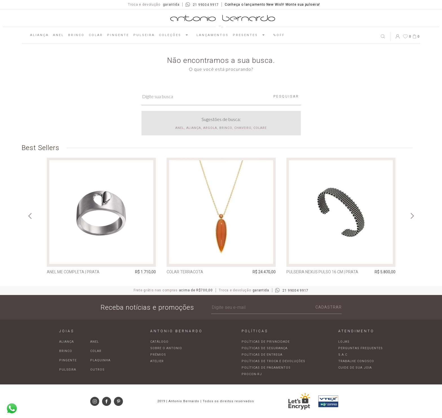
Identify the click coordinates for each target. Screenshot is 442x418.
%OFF (279, 35)
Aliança (39, 35)
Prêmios (158, 355)
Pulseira (144, 35)
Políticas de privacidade (266, 342)
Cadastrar (328, 307)
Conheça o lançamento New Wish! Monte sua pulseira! (272, 4)
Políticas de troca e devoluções (273, 361)
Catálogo (159, 342)
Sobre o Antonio (166, 348)
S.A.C (342, 355)
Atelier (157, 361)
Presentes (251, 35)
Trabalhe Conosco (356, 361)
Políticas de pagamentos (266, 367)
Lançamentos (212, 35)
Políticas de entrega (262, 355)
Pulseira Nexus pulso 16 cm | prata (322, 272)
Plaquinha (100, 360)
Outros (97, 369)
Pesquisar (286, 96)
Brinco (76, 35)
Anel (58, 35)
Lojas (344, 342)
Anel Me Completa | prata (73, 272)
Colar (96, 35)
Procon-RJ (252, 374)
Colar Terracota (185, 272)
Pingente (118, 35)
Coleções (175, 35)
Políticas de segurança (265, 348)
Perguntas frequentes (360, 348)
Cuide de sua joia (355, 367)
